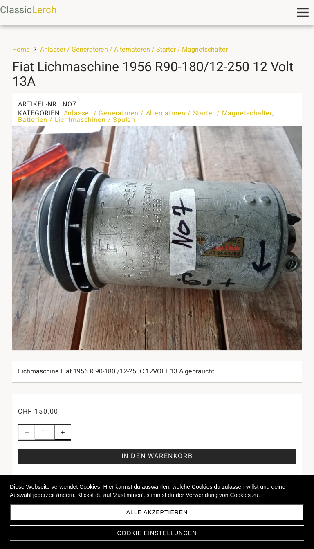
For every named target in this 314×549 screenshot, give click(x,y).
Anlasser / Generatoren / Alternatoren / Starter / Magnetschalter (168, 113)
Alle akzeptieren (157, 512)
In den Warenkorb (157, 456)
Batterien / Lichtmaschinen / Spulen (76, 120)
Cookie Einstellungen (157, 533)
